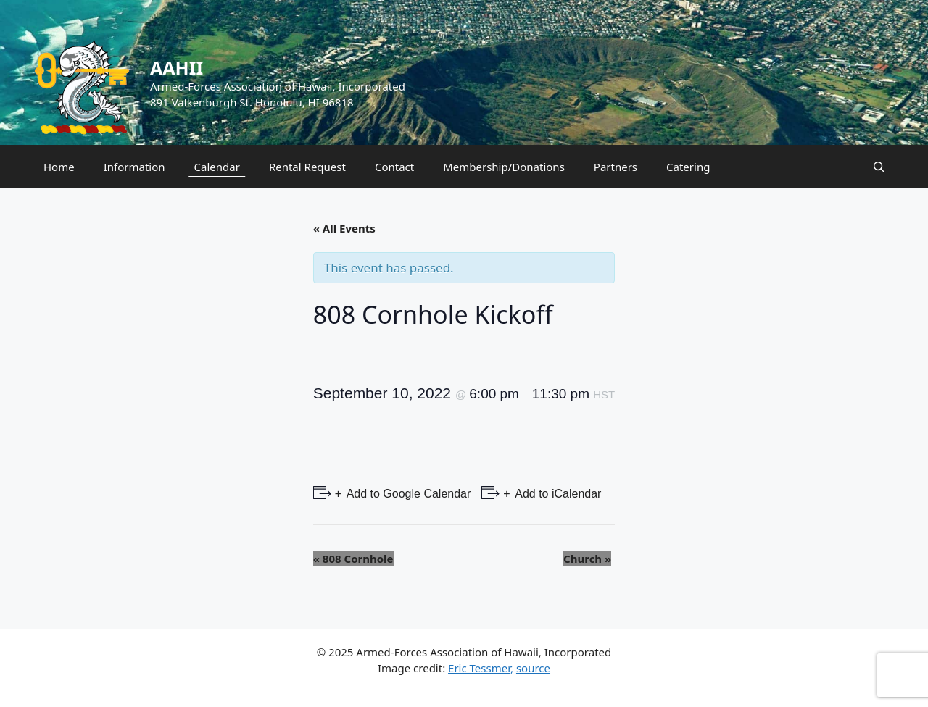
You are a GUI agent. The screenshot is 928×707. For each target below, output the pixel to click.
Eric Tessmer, (480, 668)
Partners (615, 166)
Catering (688, 166)
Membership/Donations (504, 166)
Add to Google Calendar (407, 494)
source (533, 668)
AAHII (176, 67)
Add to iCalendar (557, 494)
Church (587, 558)
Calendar (217, 166)
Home (59, 166)
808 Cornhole (353, 558)
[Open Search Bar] (879, 166)
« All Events (344, 228)
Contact (394, 166)
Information (134, 166)
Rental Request (307, 166)
